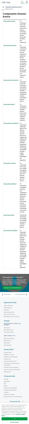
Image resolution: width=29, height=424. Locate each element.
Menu (27, 3)
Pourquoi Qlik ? (8, 352)
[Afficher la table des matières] (3, 7)
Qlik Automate (7, 345)
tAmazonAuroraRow (8, 215)
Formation (6, 310)
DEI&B (5, 385)
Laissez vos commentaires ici (12, 287)
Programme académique (10, 388)
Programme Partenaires (10, 390)
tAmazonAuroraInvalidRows (10, 123)
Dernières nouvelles (9, 394)
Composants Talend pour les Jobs (13, 7)
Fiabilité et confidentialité (10, 356)
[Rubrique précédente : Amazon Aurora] (7, 295)
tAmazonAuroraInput (9, 104)
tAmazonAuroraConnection (10, 80)
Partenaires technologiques (11, 367)
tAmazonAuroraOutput (9, 163)
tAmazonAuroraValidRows (10, 230)
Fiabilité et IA (7, 359)
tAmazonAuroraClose (9, 21)
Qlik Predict (7, 343)
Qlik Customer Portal (9, 314)
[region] (14, 413)
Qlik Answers (7, 340)
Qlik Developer (8, 307)
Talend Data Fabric (9, 332)
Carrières (6, 392)
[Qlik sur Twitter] (23, 401)
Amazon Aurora (8, 9)
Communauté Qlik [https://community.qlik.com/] (15, 401)
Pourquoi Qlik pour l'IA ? (10, 361)
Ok (14, 418)
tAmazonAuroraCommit (9, 45)
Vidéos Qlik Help (8, 305)
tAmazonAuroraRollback (10, 184)
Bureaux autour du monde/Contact (13, 396)
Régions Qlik (7, 371)
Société (6, 379)
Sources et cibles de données (12, 369)
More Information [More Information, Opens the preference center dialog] (14, 422)
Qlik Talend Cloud (8, 330)
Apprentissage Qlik (9, 312)
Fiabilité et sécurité (9, 354)
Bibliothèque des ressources (11, 316)
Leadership (7, 381)
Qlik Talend (7, 327)
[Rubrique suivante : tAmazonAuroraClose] (21, 295)
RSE (5, 383)
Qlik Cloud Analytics (9, 338)
